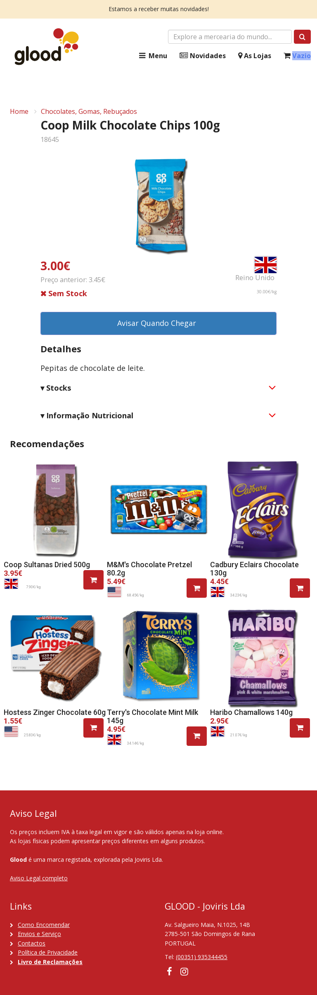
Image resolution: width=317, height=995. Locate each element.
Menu (152, 56)
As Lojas (254, 56)
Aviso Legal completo (39, 878)
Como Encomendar (44, 925)
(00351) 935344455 (201, 957)
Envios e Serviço (39, 934)
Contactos (31, 943)
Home (19, 111)
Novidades (203, 56)
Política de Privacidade (48, 952)
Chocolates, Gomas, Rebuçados (89, 111)
